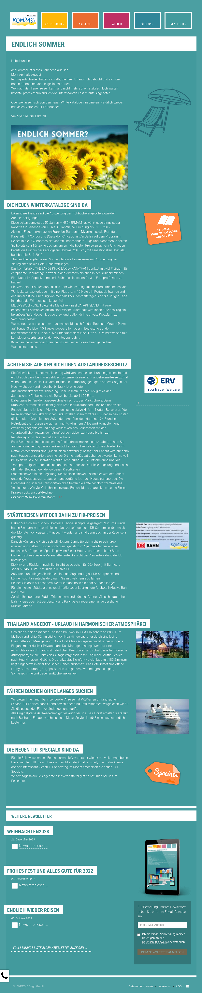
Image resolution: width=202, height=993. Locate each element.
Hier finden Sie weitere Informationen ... (34, 497)
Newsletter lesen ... (33, 846)
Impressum (164, 986)
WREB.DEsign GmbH (30, 986)
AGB (179, 986)
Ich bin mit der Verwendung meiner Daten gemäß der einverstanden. (163, 938)
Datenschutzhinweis (154, 942)
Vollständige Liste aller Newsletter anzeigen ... (50, 948)
